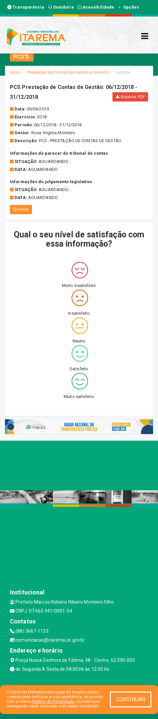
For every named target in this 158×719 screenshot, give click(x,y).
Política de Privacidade (53, 701)
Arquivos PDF (130, 97)
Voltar (21, 209)
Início (15, 72)
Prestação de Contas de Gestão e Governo (68, 72)
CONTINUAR (130, 699)
